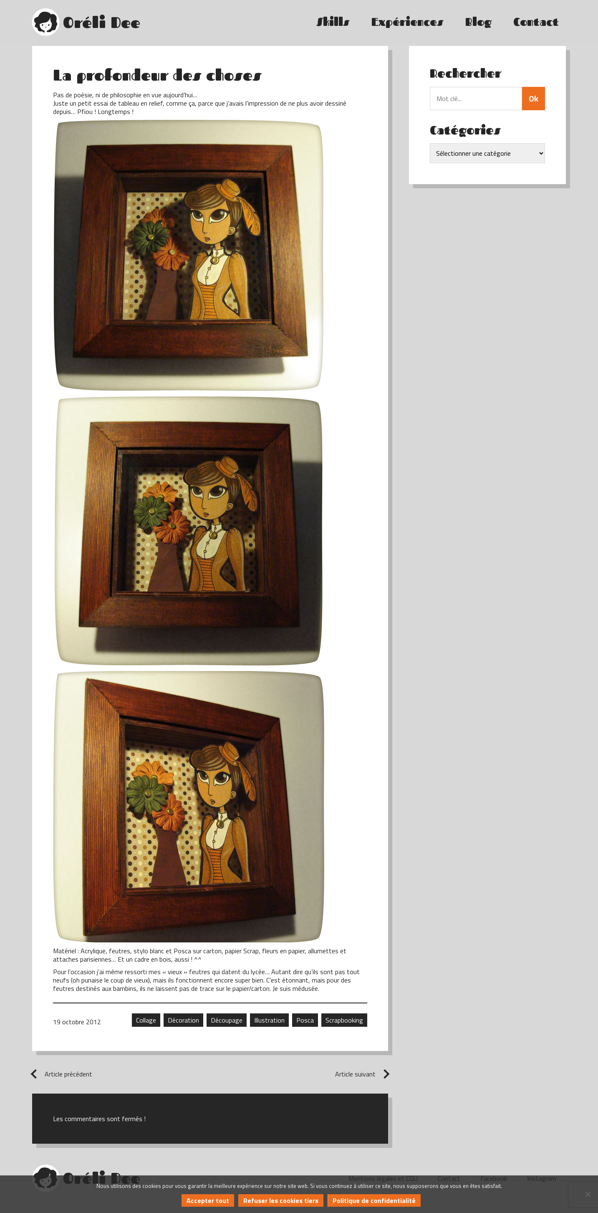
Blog (478, 22)
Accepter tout (208, 1200)
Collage (146, 1020)
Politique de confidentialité (374, 1200)
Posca (305, 1020)
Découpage (226, 1020)
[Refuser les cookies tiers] (587, 1194)
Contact (536, 22)
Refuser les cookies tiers (280, 1200)
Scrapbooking (344, 1020)
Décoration (183, 1020)
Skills (333, 22)
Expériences (407, 22)
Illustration (269, 1020)
